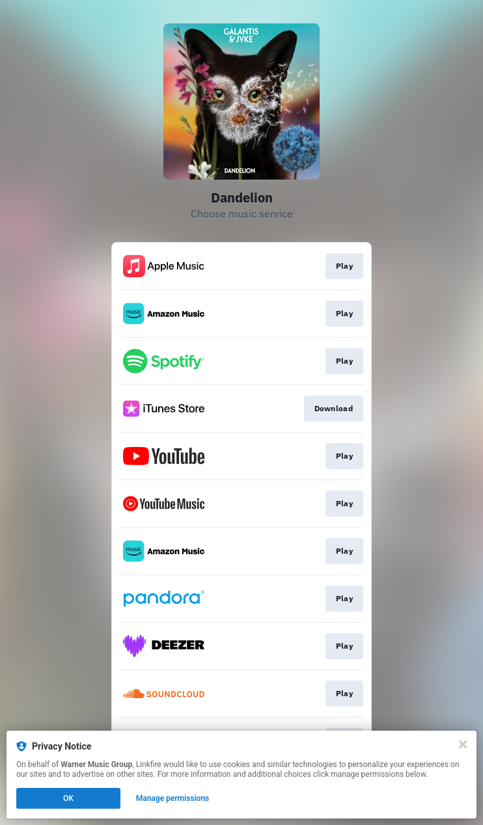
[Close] (462, 744)
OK (68, 798)
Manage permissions (173, 798)
